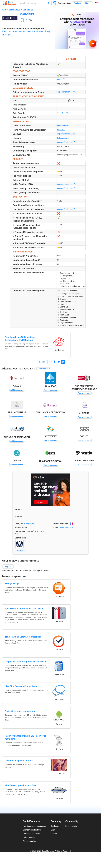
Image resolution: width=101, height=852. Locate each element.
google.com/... (63, 113)
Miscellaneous (13, 10)
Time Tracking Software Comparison (23, 637)
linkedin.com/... (63, 138)
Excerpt (18, 509)
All (3, 10)
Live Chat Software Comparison (21, 686)
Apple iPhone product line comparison (24, 608)
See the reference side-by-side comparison (23, 28)
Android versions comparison (20, 711)
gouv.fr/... (61, 130)
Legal (53, 830)
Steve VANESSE (66, 527)
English (96, 3)
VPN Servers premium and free (20, 785)
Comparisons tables (31, 834)
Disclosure (55, 826)
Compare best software (32, 830)
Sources (18, 516)
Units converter (29, 837)
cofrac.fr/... (61, 79)
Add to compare (43, 369)
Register (77, 3)
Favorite (22, 20)
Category (19, 523)
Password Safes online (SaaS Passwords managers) (25, 737)
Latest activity (71, 826)
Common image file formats (19, 761)
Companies (28, 10)
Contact (54, 834)
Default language (60, 523)
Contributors (20, 538)
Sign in (88, 3)
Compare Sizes (64, 3)
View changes (20, 551)
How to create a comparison (34, 826)
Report (42, 362)
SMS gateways (12, 583)
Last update (20, 531)
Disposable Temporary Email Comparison (25, 661)
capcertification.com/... (66, 92)
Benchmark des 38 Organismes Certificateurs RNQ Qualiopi (20, 338)
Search (49, 3)
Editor (55, 527)
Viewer (18, 527)
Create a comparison (54, 3)
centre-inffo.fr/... (64, 125)
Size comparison (30, 841)
